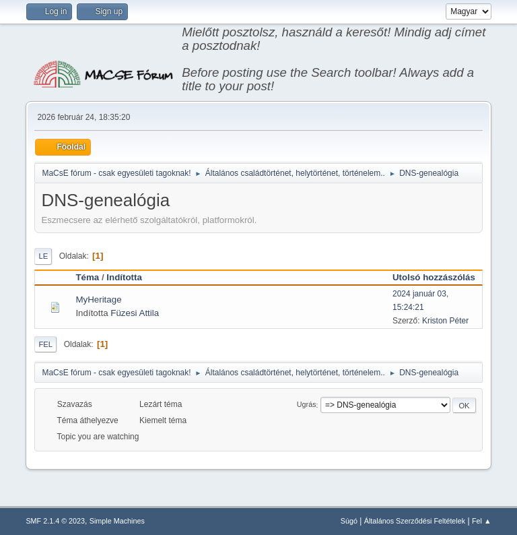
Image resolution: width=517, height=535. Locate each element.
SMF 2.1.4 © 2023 (55, 521)
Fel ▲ (481, 521)
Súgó (349, 521)
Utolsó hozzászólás (433, 277)
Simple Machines (117, 521)
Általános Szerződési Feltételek (414, 521)
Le (43, 256)
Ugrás (306, 405)
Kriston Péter (445, 320)
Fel (45, 344)
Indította (124, 277)
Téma (87, 277)
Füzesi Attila (134, 313)
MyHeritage (98, 299)
